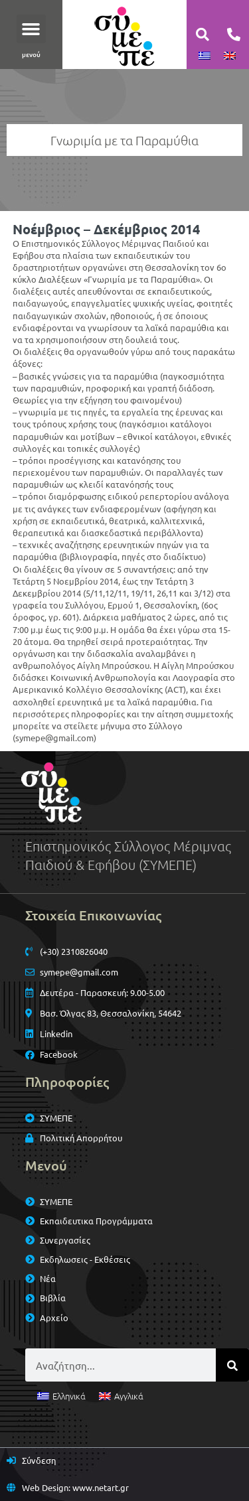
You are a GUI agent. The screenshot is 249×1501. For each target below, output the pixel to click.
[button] (31, 29)
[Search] (232, 1365)
